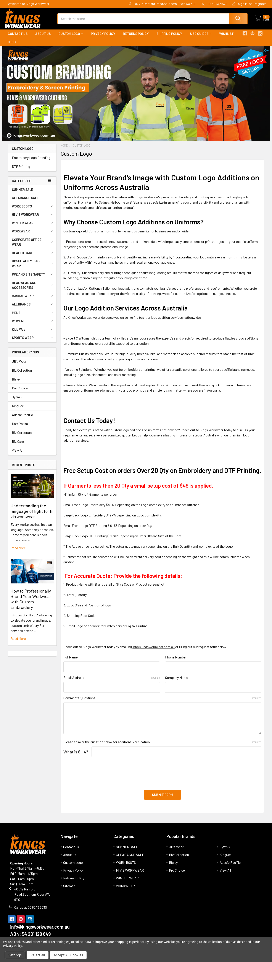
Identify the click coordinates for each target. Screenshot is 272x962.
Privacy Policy (103, 37)
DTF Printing (21, 170)
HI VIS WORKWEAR (33, 218)
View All (17, 454)
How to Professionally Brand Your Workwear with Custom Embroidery (31, 603)
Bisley (16, 383)
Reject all (38, 955)
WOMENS (33, 325)
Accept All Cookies (68, 955)
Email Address (111, 681)
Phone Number (176, 661)
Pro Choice (20, 392)
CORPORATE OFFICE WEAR (33, 246)
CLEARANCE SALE (25, 202)
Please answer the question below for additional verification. (162, 746)
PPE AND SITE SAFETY (33, 278)
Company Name (176, 681)
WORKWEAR (33, 235)
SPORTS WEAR (33, 341)
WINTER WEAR (33, 227)
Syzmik (17, 401)
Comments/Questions (162, 702)
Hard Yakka (20, 427)
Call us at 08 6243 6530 (30, 908)
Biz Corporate (22, 436)
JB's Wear (19, 365)
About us (43, 37)
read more (18, 552)
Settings (15, 955)
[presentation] (96, 774)
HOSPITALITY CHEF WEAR (33, 267)
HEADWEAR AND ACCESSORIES (33, 289)
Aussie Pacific (22, 418)
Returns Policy (136, 37)
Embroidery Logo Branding (31, 161)
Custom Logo (70, 37)
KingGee (18, 410)
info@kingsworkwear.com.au (153, 650)
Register (260, 4)
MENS (33, 316)
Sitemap (69, 887)
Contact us (17, 37)
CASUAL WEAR (33, 300)
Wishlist (226, 37)
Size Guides (200, 37)
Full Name (70, 661)
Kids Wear (33, 333)
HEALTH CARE (33, 257)
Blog (12, 46)
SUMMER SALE (22, 193)
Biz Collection (22, 374)
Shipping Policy (169, 37)
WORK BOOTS (33, 210)
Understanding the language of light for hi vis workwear (32, 515)
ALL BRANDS (33, 308)
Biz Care (18, 445)
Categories (21, 185)
